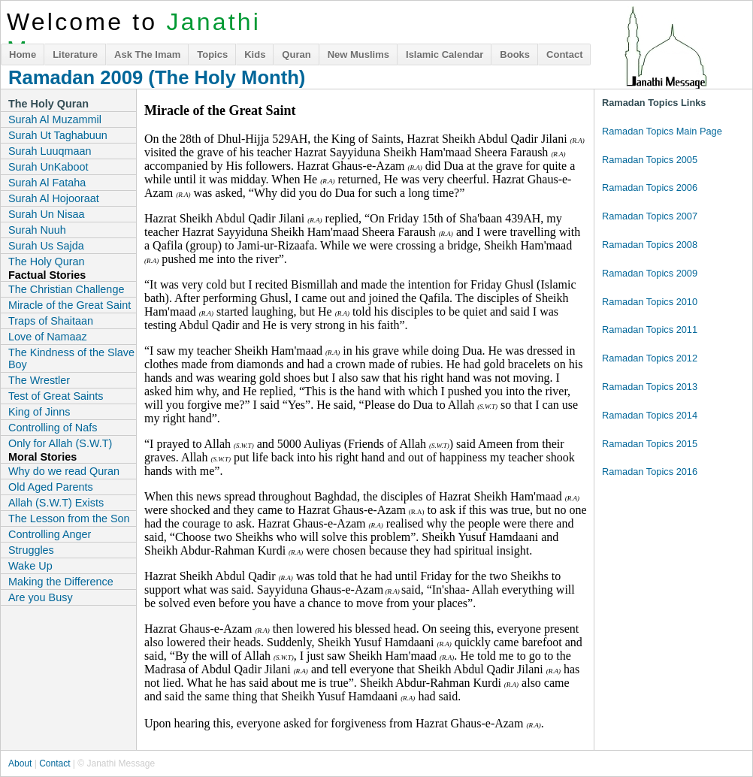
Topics (212, 54)
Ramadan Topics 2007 (649, 216)
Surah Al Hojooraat (53, 198)
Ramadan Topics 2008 (649, 244)
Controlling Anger (49, 534)
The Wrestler (39, 380)
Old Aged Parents (50, 487)
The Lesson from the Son (69, 518)
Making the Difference (60, 582)
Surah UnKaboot (48, 167)
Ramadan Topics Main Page (662, 131)
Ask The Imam (147, 54)
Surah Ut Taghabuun (57, 135)
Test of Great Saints (55, 396)
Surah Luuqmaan (49, 151)
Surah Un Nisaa (46, 214)
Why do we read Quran (63, 471)
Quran (296, 54)
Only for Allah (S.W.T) (60, 443)
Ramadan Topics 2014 (649, 415)
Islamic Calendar (444, 54)
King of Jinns (39, 412)
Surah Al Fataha (47, 183)
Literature (75, 54)
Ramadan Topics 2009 (649, 273)
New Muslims (358, 54)
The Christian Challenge (66, 289)
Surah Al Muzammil (54, 119)
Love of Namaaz (47, 337)
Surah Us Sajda (46, 246)
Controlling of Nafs (52, 428)
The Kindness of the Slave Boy (71, 358)
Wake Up (30, 566)
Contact (564, 54)
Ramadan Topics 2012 (649, 358)
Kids (254, 54)
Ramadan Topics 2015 (649, 443)
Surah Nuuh (37, 230)
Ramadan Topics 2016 (649, 471)
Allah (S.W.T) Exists (56, 503)
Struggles (31, 550)
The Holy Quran (46, 261)
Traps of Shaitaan (50, 321)
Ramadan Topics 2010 (649, 301)
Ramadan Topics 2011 (649, 329)
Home (22, 54)
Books (515, 54)
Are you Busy (40, 597)
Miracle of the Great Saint (69, 305)
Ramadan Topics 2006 (649, 187)
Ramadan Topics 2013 (649, 386)
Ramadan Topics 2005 (649, 159)
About (20, 763)
